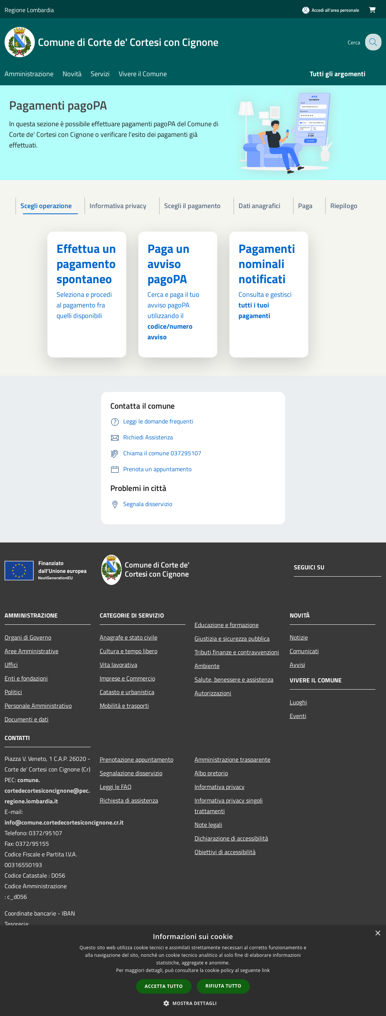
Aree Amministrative (31, 650)
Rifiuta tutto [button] (224, 986)
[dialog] (193, 970)
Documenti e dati (27, 719)
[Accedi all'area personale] (330, 10)
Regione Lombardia (29, 9)
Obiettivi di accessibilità (225, 851)
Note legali (208, 824)
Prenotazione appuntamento (136, 759)
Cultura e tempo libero (128, 650)
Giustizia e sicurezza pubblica (232, 638)
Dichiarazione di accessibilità (231, 838)
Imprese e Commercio (127, 678)
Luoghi (298, 702)
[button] (193, 1003)
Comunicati (304, 650)
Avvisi (297, 664)
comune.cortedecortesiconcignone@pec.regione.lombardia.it (47, 790)
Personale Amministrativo (38, 705)
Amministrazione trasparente (232, 759)
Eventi (298, 715)
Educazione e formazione (227, 624)
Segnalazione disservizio (131, 773)
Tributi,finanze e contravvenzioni (237, 652)
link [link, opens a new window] (266, 970)
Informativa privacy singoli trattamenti (229, 805)
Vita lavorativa (118, 664)
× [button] (377, 933)
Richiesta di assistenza (129, 800)
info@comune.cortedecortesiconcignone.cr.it (64, 822)
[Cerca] (372, 42)
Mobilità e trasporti (124, 705)
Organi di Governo (28, 637)
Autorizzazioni (213, 693)
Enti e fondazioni (26, 678)
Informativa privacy (220, 786)
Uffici (11, 664)
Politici (13, 691)
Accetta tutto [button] (164, 986)
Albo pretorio (211, 773)
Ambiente (207, 665)
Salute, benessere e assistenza (234, 679)
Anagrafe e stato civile (128, 637)
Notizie (299, 637)
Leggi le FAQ (116, 786)
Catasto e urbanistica (127, 691)
